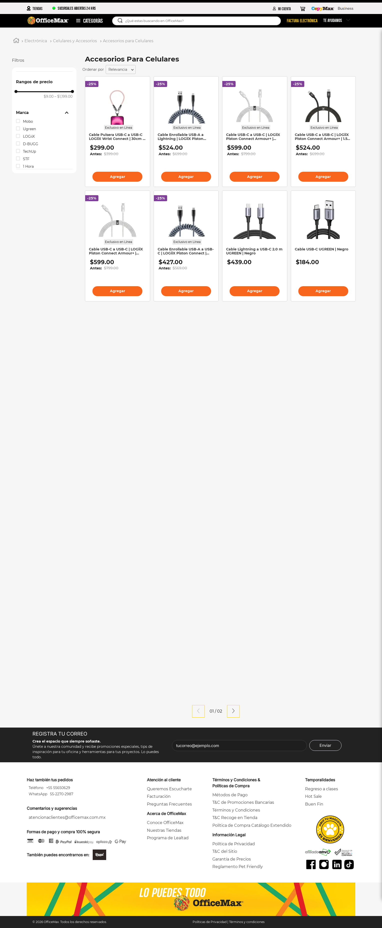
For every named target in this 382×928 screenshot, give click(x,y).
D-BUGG (30, 144)
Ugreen (29, 129)
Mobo (28, 121)
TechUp (29, 151)
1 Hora (28, 166)
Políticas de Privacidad (210, 922)
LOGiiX (29, 136)
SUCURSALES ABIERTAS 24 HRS (74, 8)
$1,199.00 (63, 96)
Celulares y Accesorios (75, 40)
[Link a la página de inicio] (16, 41)
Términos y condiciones (247, 922)
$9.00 (48, 96)
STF (26, 159)
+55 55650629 (57, 788)
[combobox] (198, 20)
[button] (44, 112)
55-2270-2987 (61, 794)
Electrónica (35, 40)
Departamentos (92, 20)
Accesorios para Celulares (128, 40)
